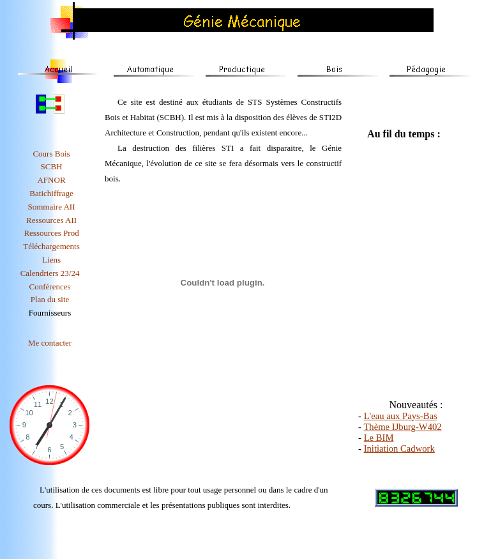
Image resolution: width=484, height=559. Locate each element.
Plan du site (50, 299)
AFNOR (51, 180)
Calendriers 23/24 (50, 273)
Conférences (50, 286)
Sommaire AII (51, 206)
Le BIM (379, 438)
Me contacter (50, 343)
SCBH (52, 166)
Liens (51, 259)
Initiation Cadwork (399, 448)
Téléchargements (51, 246)
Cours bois (51, 153)
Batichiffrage (51, 193)
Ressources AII (51, 220)
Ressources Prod (51, 233)
